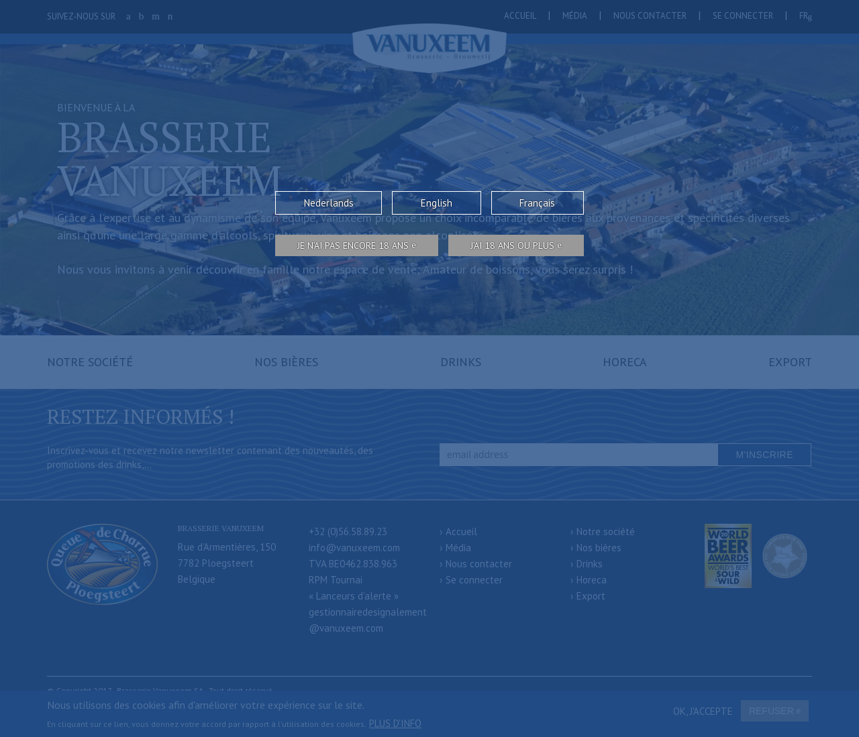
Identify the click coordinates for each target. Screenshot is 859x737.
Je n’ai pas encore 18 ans (353, 245)
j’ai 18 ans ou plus (512, 245)
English (436, 202)
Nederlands (329, 202)
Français (537, 202)
